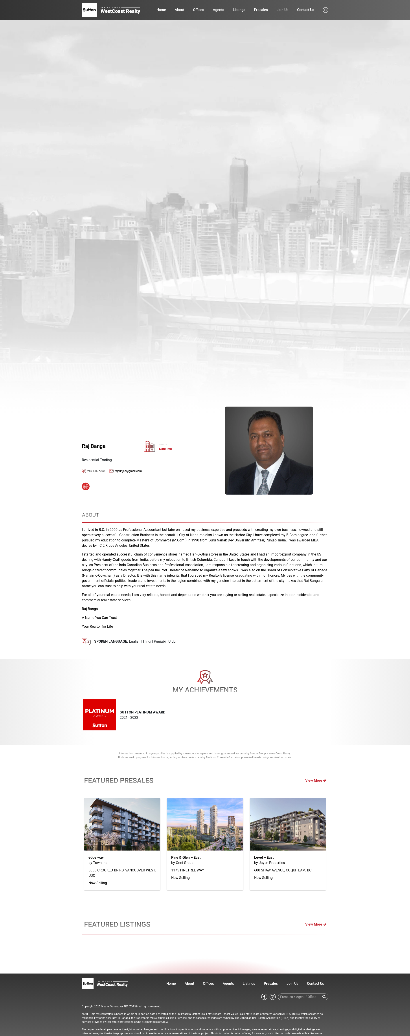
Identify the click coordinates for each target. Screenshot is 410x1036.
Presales (261, 10)
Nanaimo (165, 449)
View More (315, 780)
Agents (218, 10)
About (179, 10)
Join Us (282, 10)
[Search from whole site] (325, 9)
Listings (239, 10)
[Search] (324, 997)
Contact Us (305, 10)
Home (161, 10)
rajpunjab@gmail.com (128, 471)
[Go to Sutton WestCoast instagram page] (273, 996)
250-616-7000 (96, 471)
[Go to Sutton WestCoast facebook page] (264, 996)
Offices (198, 10)
